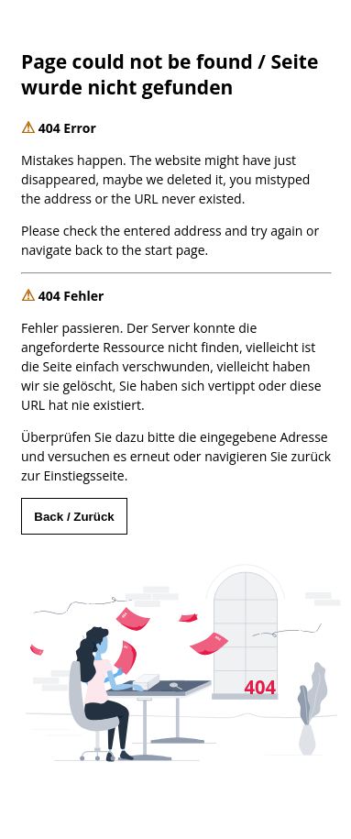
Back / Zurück (74, 517)
